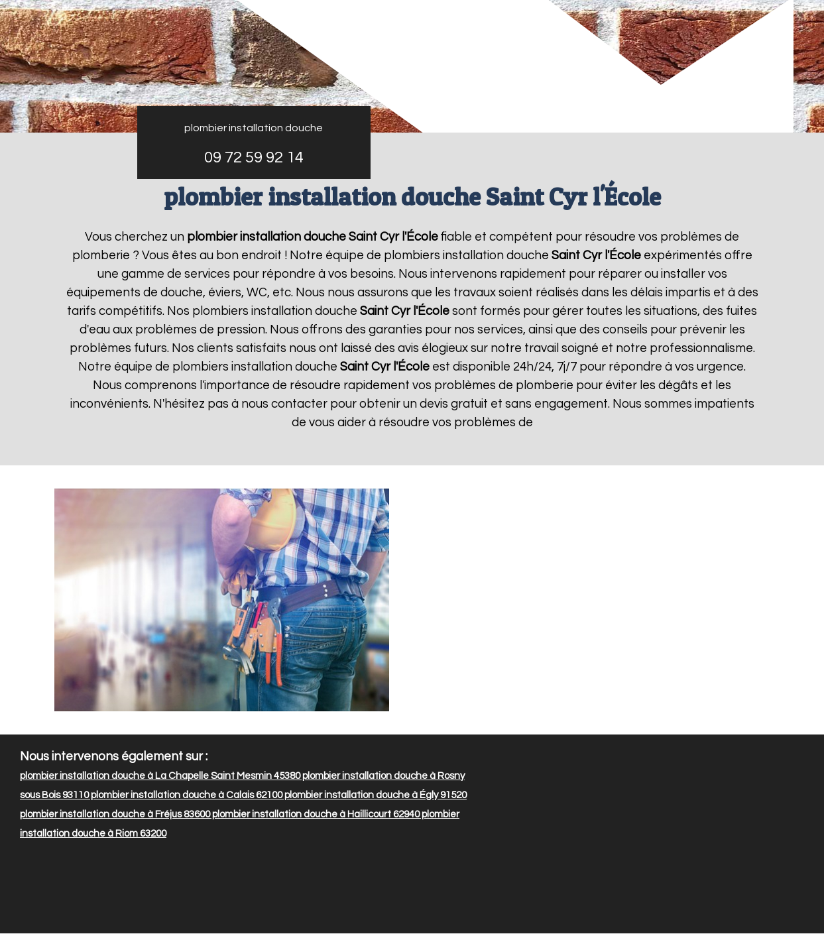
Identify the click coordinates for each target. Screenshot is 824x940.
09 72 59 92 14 (254, 157)
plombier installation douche (253, 128)
